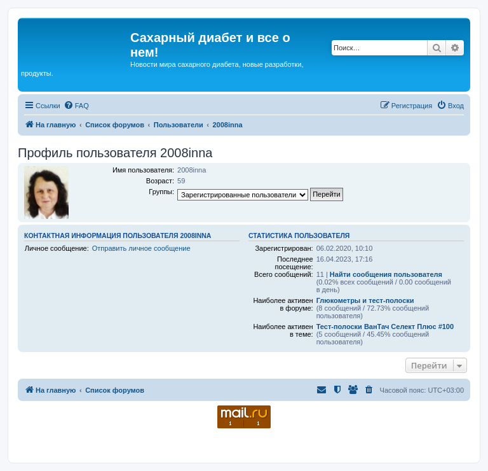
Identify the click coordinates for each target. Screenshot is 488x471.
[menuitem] (76, 105)
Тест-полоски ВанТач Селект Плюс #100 (385, 326)
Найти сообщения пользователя (386, 274)
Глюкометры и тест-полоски (365, 300)
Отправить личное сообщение (141, 248)
